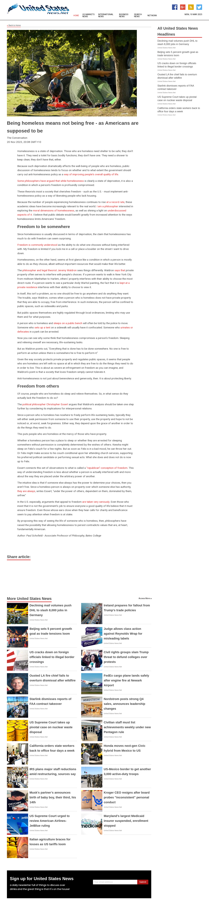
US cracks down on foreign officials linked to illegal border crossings (52, 657)
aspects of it (24, 214)
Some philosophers (28, 180)
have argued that (50, 180)
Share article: (19, 557)
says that (120, 270)
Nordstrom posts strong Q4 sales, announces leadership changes (124, 703)
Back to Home (14, 25)
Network (152, 16)
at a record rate (115, 202)
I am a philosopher (107, 206)
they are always (26, 491)
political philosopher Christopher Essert (45, 404)
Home (76, 16)
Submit (142, 882)
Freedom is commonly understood (37, 244)
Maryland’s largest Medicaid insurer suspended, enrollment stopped (126, 820)
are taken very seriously (95, 501)
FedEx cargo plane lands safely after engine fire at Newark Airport (126, 680)
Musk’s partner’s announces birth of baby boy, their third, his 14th (53, 797)
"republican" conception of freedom (106, 467)
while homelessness (72, 180)
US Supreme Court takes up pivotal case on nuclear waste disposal (51, 727)
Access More (144, 598)
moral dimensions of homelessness (53, 210)
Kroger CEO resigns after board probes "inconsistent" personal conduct (127, 797)
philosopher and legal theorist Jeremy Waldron (49, 270)
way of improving (74, 174)
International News (105, 15)
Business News (123, 15)
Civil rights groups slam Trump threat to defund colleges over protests (126, 657)
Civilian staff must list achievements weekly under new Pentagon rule (127, 727)
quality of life (110, 174)
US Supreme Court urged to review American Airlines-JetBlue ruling (50, 820)
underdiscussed (117, 210)
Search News (138, 15)
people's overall (94, 174)
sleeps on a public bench (68, 323)
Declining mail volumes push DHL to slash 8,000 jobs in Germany (50, 610)
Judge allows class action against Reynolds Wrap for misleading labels (123, 633)
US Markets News (88, 15)
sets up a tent (42, 327)
